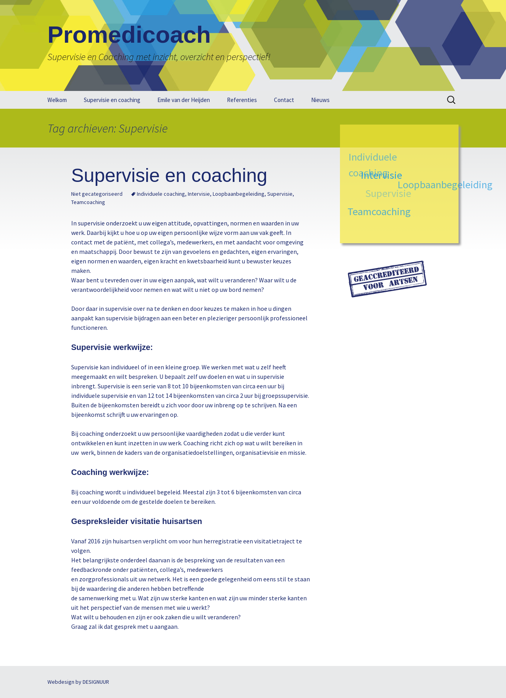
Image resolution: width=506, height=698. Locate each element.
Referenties (242, 100)
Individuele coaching (161, 193)
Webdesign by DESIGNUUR (78, 681)
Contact (284, 100)
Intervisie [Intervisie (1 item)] (382, 174)
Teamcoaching (88, 202)
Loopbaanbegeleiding (238, 193)
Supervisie (280, 193)
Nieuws (320, 100)
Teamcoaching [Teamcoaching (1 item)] (379, 211)
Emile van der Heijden (183, 100)
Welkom (57, 100)
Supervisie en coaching (112, 100)
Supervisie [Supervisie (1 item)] (387, 194)
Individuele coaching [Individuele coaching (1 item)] (372, 164)
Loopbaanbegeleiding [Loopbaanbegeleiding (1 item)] (445, 184)
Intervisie (199, 193)
